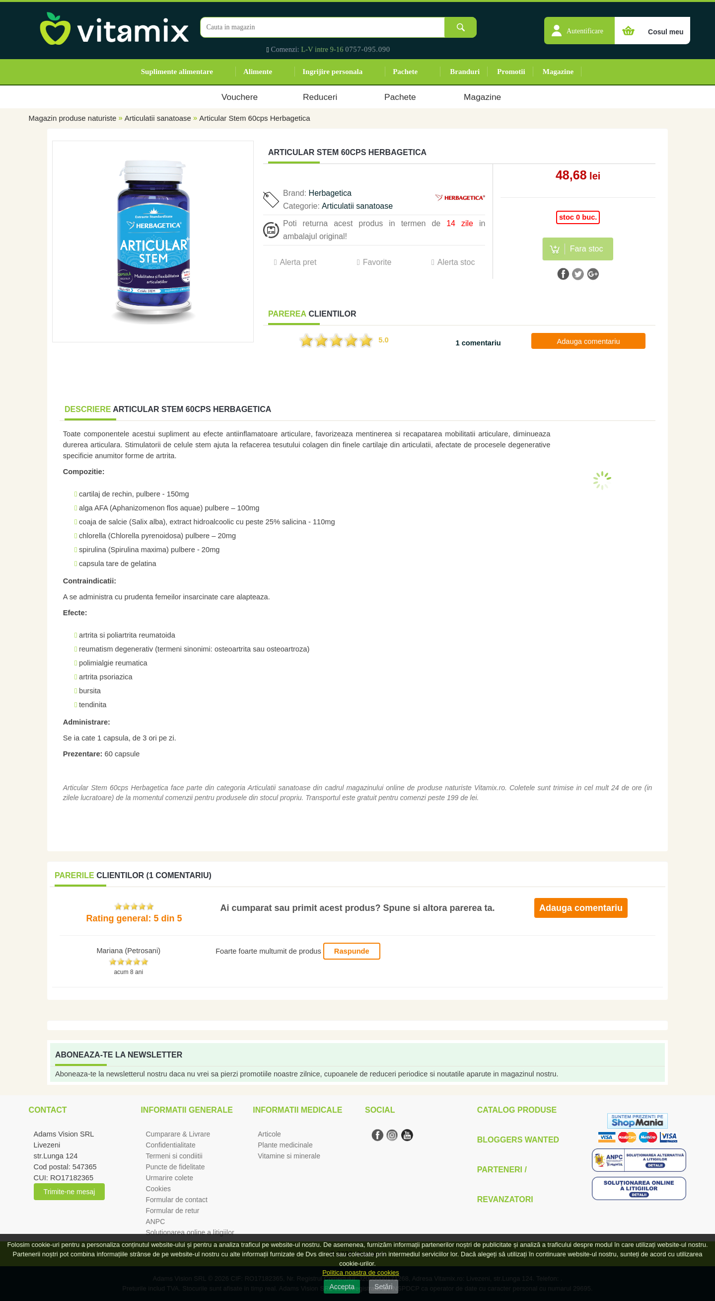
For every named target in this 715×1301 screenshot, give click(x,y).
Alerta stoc (456, 262)
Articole (269, 1134)
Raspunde (351, 951)
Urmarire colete (169, 1178)
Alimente (257, 72)
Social (380, 1110)
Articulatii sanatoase (158, 118)
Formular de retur (172, 1211)
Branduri (465, 72)
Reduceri (320, 97)
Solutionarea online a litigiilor (189, 1232)
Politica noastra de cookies (360, 1272)
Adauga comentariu (588, 341)
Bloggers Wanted (518, 1140)
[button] (579, 25)
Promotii (511, 72)
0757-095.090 (367, 49)
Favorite (377, 262)
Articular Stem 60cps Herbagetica (254, 118)
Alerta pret (298, 262)
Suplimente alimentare (177, 72)
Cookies (158, 1189)
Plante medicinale (285, 1145)
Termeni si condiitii (173, 1156)
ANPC (155, 1221)
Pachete (405, 72)
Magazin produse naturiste (73, 118)
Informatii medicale (297, 1110)
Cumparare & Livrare (177, 1134)
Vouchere (239, 97)
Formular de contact (176, 1200)
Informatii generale (186, 1110)
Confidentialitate (170, 1145)
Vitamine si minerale (289, 1156)
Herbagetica (330, 193)
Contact (48, 1110)
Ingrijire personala (332, 72)
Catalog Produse (517, 1110)
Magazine (558, 72)
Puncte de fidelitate (175, 1167)
